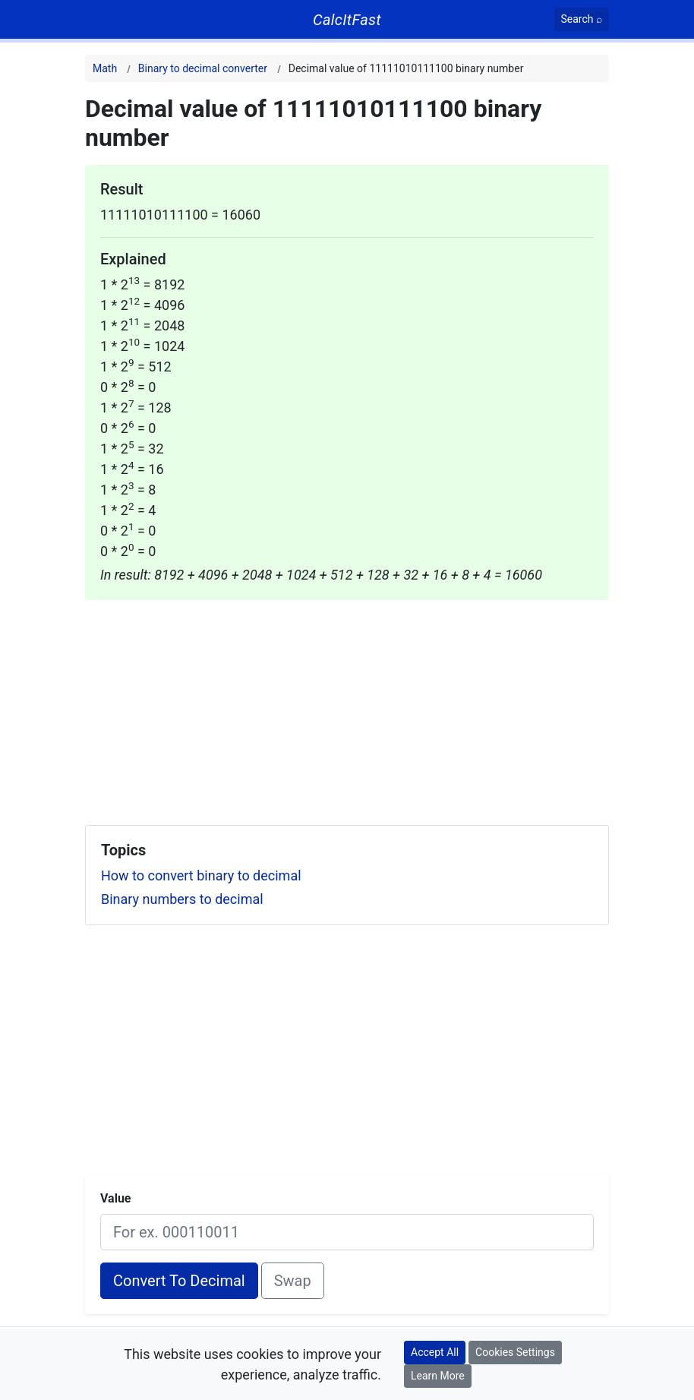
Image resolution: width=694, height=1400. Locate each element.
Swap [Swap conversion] (292, 1281)
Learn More (438, 1376)
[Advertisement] (347, 706)
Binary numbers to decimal (182, 899)
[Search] (582, 19)
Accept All (435, 1352)
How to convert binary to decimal (201, 875)
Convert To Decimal (179, 1281)
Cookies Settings (515, 1352)
